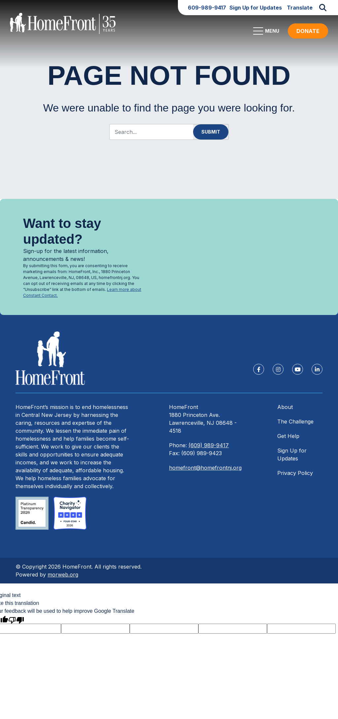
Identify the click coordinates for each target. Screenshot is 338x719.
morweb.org (63, 577)
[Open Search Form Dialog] (323, 7)
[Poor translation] (16, 622)
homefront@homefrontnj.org (205, 470)
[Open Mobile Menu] (267, 33)
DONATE (308, 33)
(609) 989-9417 (208, 447)
